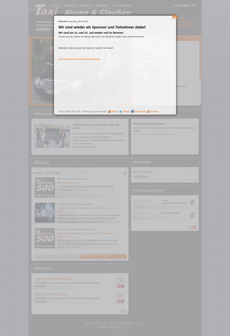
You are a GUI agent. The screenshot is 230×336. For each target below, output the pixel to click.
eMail (112, 111)
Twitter (124, 111)
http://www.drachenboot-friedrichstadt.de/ (79, 59)
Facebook (138, 111)
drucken (153, 111)
